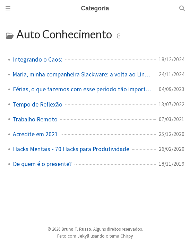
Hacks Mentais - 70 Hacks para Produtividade (71, 149)
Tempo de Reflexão (37, 104)
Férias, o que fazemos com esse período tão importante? (83, 89)
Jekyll (83, 236)
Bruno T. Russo (76, 229)
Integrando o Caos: (37, 59)
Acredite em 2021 (35, 134)
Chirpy (126, 236)
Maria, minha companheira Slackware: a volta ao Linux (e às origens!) (82, 74)
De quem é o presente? (42, 164)
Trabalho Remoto (35, 119)
